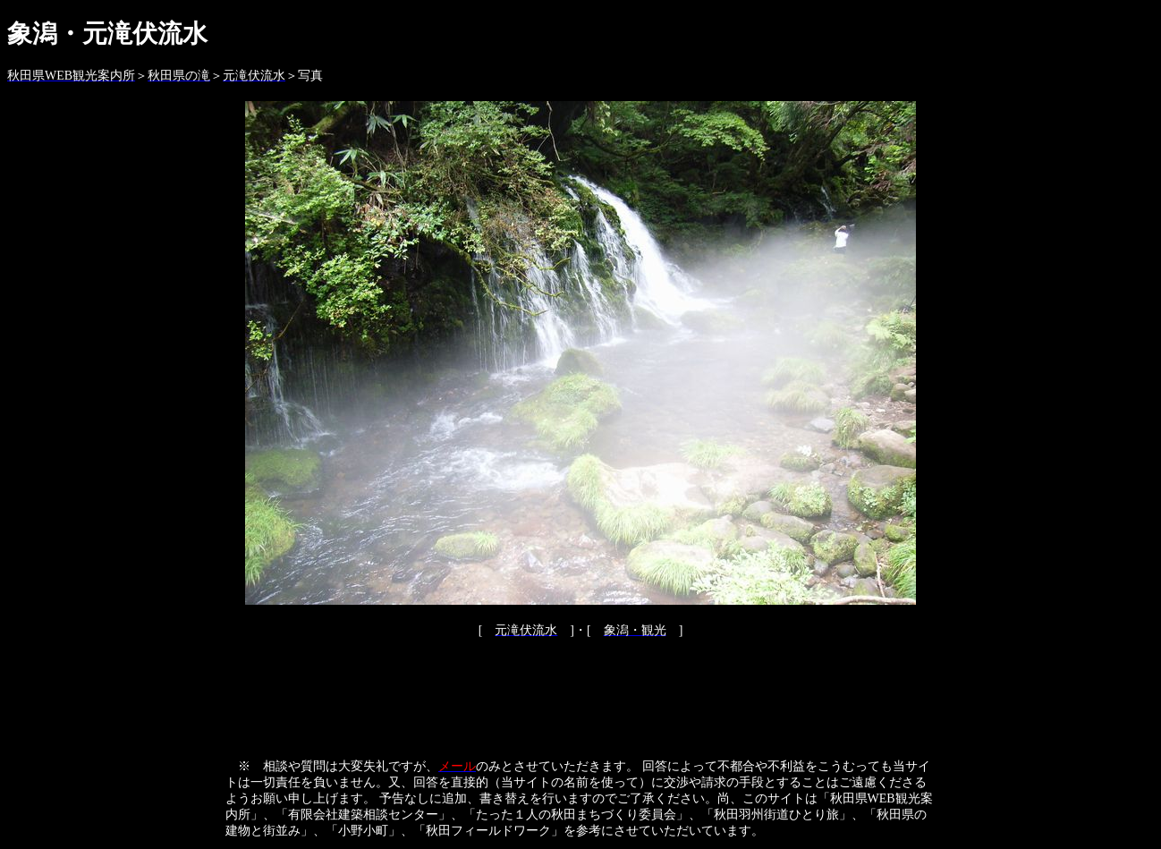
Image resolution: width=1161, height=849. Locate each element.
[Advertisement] (580, 697)
